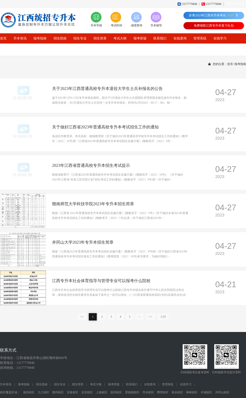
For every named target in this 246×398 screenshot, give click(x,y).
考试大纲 (119, 38)
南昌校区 (29, 392)
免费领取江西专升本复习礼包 (214, 25)
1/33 (163, 316)
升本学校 (96, 25)
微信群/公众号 (235, 3)
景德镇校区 (132, 392)
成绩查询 (136, 25)
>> (150, 316)
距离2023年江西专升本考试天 (213, 15)
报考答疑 (140, 38)
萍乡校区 (148, 392)
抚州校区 (116, 392)
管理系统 (199, 38)
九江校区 (43, 392)
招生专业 (80, 38)
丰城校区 (206, 392)
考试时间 (116, 25)
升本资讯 (20, 38)
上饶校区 (101, 392)
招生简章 (100, 38)
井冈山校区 (222, 392)
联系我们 (159, 38)
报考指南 (40, 38)
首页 (3, 38)
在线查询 (180, 38)
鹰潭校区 (163, 392)
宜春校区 (72, 392)
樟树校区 (192, 392)
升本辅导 (156, 25)
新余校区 (177, 392)
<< (82, 316)
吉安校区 (87, 392)
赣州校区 (58, 392)
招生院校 (60, 38)
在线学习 (220, 38)
